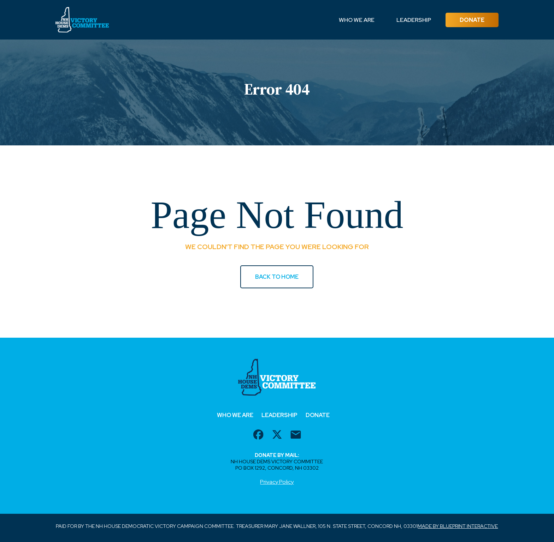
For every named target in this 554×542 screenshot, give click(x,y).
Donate (472, 20)
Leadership (413, 20)
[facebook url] (258, 435)
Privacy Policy (277, 482)
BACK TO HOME (277, 277)
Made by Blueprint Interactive (458, 526)
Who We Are (357, 20)
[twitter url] (277, 435)
